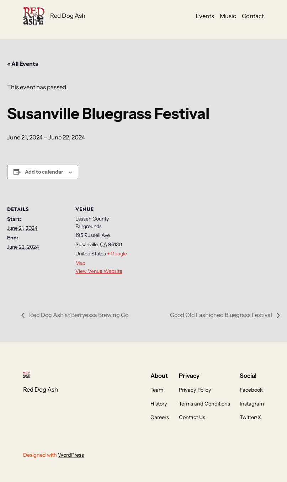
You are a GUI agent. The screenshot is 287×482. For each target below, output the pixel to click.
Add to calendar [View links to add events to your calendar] (44, 172)
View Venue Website (98, 271)
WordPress (71, 455)
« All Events (22, 63)
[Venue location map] (181, 239)
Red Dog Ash (67, 15)
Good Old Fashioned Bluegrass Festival (221, 314)
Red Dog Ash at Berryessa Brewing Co (78, 314)
